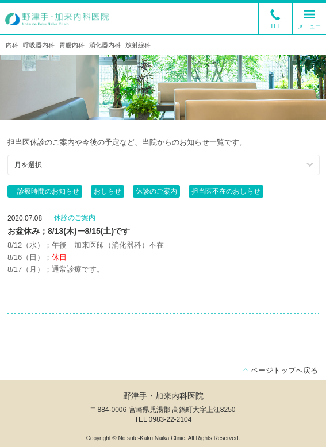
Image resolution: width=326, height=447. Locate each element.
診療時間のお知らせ (44, 191)
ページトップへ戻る (284, 370)
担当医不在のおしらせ (225, 191)
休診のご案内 (156, 191)
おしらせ (107, 191)
